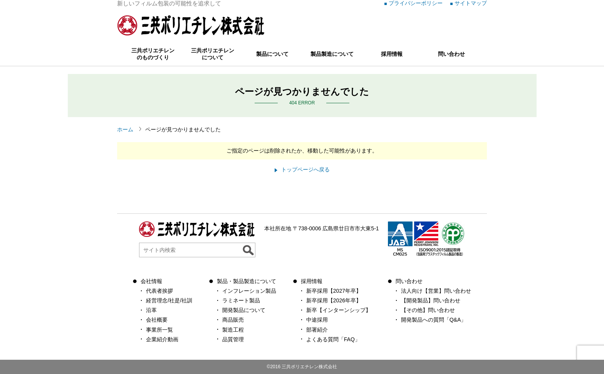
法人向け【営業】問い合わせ (436, 291)
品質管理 (233, 339)
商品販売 (233, 320)
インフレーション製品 (249, 291)
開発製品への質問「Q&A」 (433, 320)
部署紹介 (317, 330)
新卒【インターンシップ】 (338, 310)
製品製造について (332, 54)
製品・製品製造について (246, 281)
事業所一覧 (159, 330)
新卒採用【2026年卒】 (333, 300)
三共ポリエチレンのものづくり (152, 53)
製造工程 (233, 330)
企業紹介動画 (162, 339)
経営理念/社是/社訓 (169, 300)
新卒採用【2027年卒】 (333, 291)
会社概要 (157, 320)
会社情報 (151, 281)
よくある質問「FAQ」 (333, 339)
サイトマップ (471, 3)
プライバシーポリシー (416, 3)
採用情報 (392, 54)
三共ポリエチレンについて (212, 53)
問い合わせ (451, 54)
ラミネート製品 (241, 300)
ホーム (125, 129)
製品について (272, 54)
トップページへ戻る (305, 169)
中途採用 (317, 320)
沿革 (151, 310)
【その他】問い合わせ (428, 310)
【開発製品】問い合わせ (430, 300)
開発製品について (243, 310)
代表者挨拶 (159, 291)
